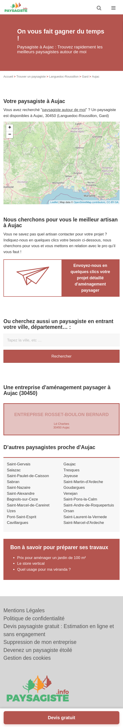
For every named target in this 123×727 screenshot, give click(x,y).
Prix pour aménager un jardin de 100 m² (51, 558)
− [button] (9, 134)
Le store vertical (31, 563)
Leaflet (54, 202)
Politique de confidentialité (33, 618)
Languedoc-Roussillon (64, 76)
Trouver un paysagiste (31, 76)
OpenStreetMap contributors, (90, 202)
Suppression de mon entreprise (40, 642)
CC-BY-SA (112, 202)
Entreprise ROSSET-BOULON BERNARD (61, 414)
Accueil (8, 76)
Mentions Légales (24, 610)
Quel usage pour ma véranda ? (44, 569)
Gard (85, 76)
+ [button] (9, 127)
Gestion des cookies (27, 658)
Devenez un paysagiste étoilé (37, 650)
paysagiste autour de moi (64, 110)
